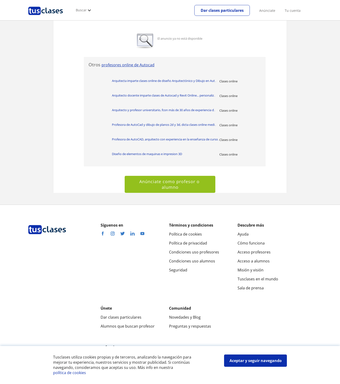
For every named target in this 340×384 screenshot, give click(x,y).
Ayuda (243, 234)
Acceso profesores (254, 252)
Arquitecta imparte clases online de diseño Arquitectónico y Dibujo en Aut (164, 81)
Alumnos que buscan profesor (128, 326)
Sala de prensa (251, 288)
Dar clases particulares (222, 10)
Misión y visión (251, 270)
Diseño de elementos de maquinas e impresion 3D (147, 154)
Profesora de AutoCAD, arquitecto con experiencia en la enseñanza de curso (165, 139)
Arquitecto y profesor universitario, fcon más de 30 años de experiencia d (163, 110)
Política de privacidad (188, 243)
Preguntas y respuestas (190, 326)
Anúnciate (267, 10)
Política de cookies (185, 234)
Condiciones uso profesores (194, 252)
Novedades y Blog (185, 317)
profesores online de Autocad (128, 65)
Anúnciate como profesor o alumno (170, 184)
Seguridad (178, 270)
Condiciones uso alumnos (192, 261)
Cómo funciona (251, 243)
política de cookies (69, 372)
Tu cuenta (293, 10)
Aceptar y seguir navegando (256, 360)
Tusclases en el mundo (258, 279)
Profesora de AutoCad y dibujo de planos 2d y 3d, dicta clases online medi (164, 124)
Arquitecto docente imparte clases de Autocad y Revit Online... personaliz (163, 95)
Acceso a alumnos (254, 261)
